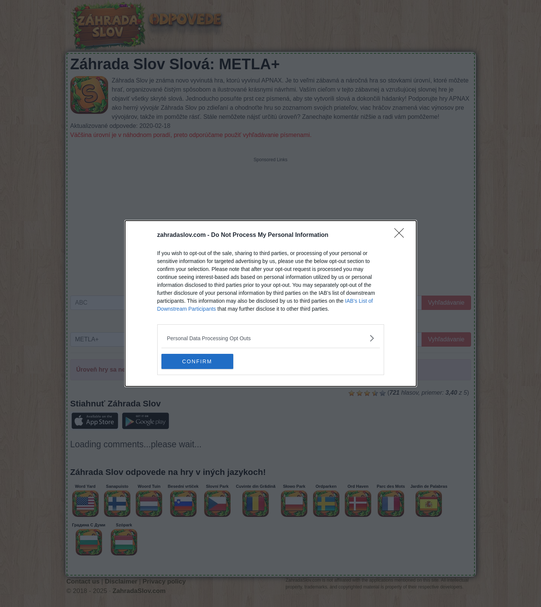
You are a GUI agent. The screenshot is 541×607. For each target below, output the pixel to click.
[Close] (401, 235)
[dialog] (270, 303)
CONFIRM (197, 361)
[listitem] (270, 338)
